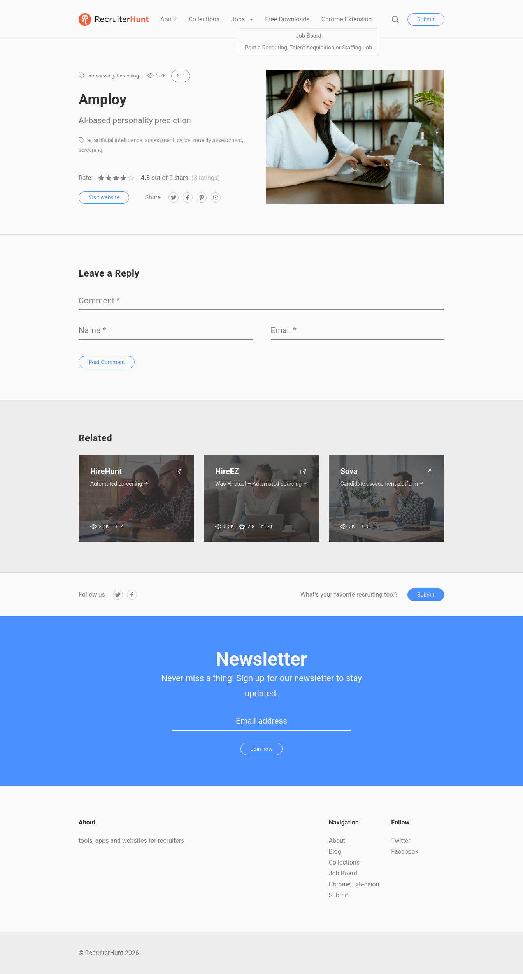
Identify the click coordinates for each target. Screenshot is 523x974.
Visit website (104, 197)
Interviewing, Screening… (114, 76)
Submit (425, 19)
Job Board (343, 873)
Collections (204, 19)
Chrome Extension (346, 19)
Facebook (404, 851)
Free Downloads (287, 19)
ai (89, 140)
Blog (335, 851)
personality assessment (213, 140)
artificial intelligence (118, 140)
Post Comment (107, 362)
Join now (262, 749)
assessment (159, 140)
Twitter (400, 840)
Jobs (238, 19)
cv (179, 140)
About (168, 19)
